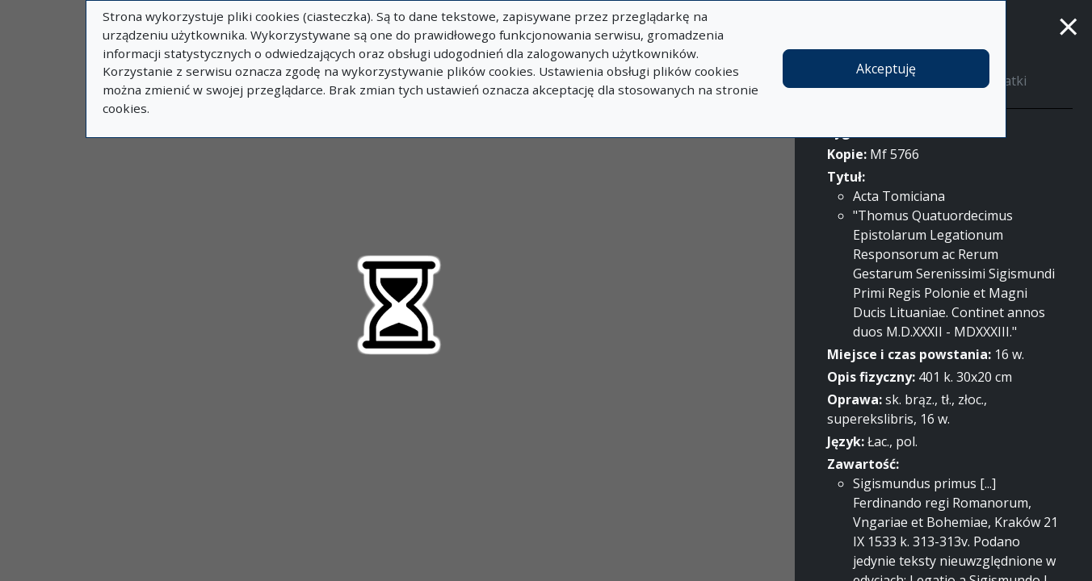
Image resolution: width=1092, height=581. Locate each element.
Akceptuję (886, 68)
